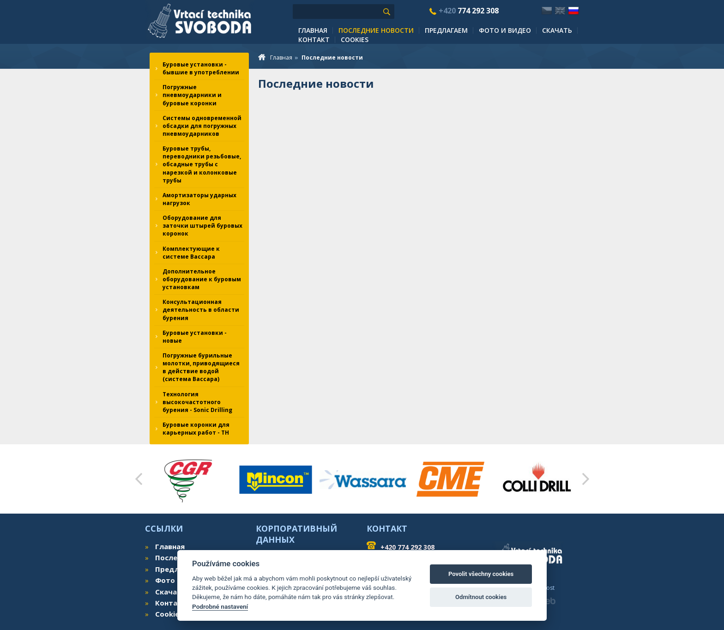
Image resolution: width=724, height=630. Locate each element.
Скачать (557, 30)
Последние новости (376, 30)
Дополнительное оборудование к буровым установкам (202, 279)
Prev (138, 479)
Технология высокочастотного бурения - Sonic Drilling (197, 402)
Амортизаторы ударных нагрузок (199, 199)
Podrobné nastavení (220, 606)
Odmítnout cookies (481, 597)
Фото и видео (505, 30)
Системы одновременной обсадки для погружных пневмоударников (202, 126)
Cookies (354, 39)
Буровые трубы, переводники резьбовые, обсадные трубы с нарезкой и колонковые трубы (202, 164)
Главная (312, 30)
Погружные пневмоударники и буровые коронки (192, 95)
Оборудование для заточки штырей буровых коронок (202, 225)
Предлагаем (446, 30)
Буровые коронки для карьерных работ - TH (196, 428)
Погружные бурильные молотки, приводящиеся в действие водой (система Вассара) (201, 367)
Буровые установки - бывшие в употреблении (201, 68)
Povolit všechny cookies (480, 573)
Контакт (314, 39)
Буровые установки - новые (195, 337)
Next (585, 479)
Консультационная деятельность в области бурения (201, 309)
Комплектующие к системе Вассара (191, 252)
